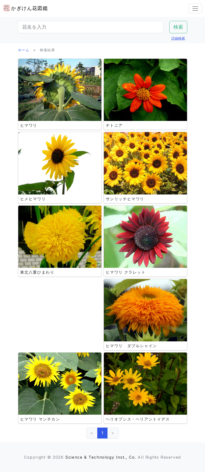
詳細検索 (178, 38)
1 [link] (102, 432)
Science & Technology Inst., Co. (100, 457)
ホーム (23, 50)
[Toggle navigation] (195, 8)
